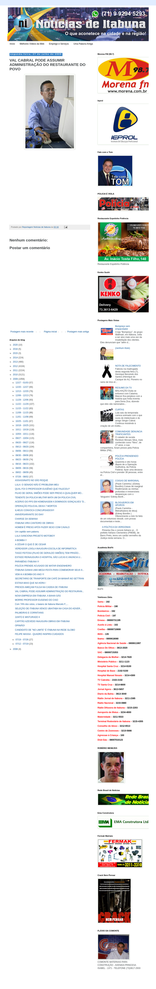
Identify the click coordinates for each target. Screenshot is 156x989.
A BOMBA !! (20, 540)
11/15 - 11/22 (22, 408)
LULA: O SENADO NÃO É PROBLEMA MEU (37, 484)
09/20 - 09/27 (22, 442)
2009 (15, 379)
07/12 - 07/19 (22, 644)
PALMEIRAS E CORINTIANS (29, 612)
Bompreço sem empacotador (122, 327)
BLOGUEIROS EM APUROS (124, 503)
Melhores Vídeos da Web (32, 44)
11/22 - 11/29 (22, 404)
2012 (15, 366)
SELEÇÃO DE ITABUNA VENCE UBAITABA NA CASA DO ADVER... (48, 608)
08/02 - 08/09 (22, 472)
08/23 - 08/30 (22, 459)
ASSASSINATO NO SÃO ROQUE (31, 480)
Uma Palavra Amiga (83, 44)
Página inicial (50, 331)
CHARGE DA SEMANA (26, 519)
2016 (15, 349)
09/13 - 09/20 (22, 446)
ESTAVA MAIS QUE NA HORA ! (30, 583)
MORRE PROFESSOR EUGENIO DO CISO (36, 600)
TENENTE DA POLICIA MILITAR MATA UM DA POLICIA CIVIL (45, 497)
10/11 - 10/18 (22, 429)
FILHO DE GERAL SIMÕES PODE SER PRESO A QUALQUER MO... (49, 493)
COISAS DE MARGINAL (127, 480)
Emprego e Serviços (59, 44)
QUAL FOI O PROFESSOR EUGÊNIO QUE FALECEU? (42, 489)
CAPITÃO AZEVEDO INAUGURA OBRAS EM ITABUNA (42, 621)
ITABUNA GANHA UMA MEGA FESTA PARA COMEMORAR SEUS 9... (49, 570)
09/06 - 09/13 (22, 451)
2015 (15, 353)
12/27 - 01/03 (22, 382)
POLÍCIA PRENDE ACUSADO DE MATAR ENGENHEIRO (43, 566)
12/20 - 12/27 (22, 387)
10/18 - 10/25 (22, 425)
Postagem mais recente (21, 331)
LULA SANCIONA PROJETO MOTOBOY (35, 536)
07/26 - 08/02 (22, 476)
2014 (15, 357)
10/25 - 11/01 (22, 421)
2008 (15, 649)
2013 (15, 362)
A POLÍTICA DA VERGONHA (116, 527)
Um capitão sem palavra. (27, 531)
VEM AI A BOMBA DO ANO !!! (29, 574)
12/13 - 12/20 (22, 391)
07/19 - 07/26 (22, 639)
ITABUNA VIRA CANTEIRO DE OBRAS (34, 523)
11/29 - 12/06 (22, 400)
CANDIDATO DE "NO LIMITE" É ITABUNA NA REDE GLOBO (45, 630)
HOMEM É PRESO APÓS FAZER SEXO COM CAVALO (42, 527)
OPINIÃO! (20, 625)
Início (12, 44)
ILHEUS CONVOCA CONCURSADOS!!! (34, 510)
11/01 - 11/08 (22, 417)
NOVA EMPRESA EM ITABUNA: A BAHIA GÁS (38, 595)
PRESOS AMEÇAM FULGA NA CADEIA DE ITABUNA (41, 587)
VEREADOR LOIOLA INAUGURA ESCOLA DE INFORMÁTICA (46, 548)
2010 (15, 374)
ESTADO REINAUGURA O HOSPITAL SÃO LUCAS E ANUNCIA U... (48, 557)
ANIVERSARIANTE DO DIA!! (29, 514)
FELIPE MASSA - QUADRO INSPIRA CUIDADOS (39, 634)
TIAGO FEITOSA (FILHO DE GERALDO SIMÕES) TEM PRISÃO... (47, 553)
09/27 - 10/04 (22, 438)
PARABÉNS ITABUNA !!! (27, 561)
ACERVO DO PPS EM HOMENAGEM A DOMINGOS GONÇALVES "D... (50, 501)
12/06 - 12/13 (22, 395)
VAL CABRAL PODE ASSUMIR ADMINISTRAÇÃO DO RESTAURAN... (49, 591)
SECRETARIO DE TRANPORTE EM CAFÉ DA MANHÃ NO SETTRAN (49, 578)
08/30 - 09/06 (22, 455)
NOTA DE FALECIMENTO (128, 366)
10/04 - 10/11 (22, 434)
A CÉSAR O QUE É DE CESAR (30, 544)
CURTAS (119, 409)
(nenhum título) (122, 348)
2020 (15, 345)
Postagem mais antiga (78, 331)
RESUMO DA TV (123, 387)
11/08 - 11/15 (22, 412)
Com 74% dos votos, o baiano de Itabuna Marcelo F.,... (41, 604)
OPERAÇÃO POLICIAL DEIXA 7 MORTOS (36, 506)
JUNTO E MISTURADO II (27, 617)
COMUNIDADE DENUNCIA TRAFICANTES (128, 432)
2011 (15, 370)
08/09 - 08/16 (22, 468)
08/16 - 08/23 (22, 464)
